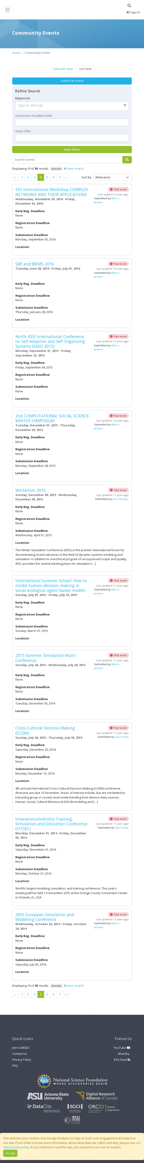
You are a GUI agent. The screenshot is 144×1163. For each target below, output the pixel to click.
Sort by (86, 177)
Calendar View (63, 69)
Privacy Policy (21, 1060)
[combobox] (72, 106)
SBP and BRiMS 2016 (34, 264)
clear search (74, 168)
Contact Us (19, 1054)
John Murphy (121, 499)
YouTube (122, 1048)
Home (16, 53)
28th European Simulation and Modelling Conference (44, 917)
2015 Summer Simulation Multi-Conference (46, 658)
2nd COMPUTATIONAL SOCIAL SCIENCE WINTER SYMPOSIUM (52, 418)
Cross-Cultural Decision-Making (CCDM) (45, 730)
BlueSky (124, 1054)
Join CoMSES (20, 1048)
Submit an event (72, 81)
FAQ (15, 1065)
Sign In (133, 12)
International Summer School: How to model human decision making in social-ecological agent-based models (51, 585)
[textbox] (72, 122)
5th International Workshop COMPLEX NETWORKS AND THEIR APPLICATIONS (51, 192)
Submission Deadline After (33, 115)
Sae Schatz (122, 736)
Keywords (22, 98)
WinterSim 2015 (30, 490)
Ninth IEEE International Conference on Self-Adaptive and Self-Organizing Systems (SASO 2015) (50, 341)
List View (85, 69)
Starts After (23, 131)
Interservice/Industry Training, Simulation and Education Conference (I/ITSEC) (51, 823)
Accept (10, 1153)
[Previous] (15, 177)
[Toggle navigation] (7, 10)
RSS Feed (122, 1060)
